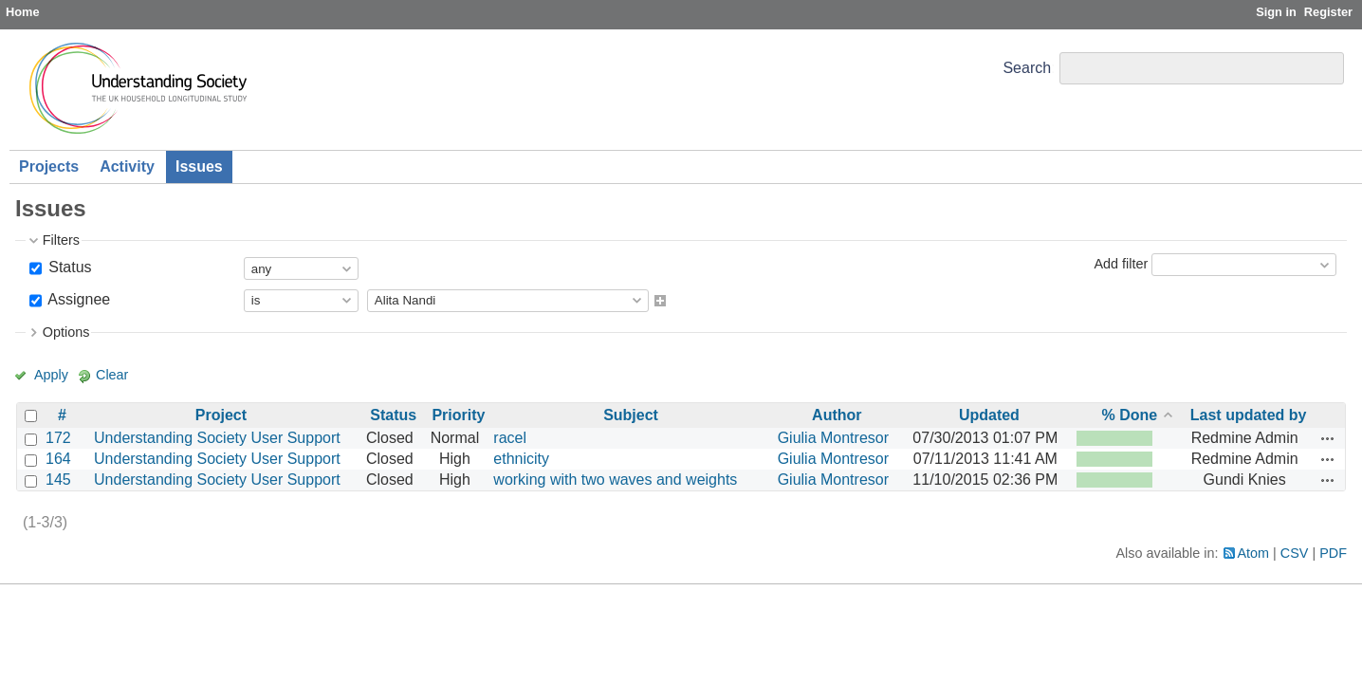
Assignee (77, 299)
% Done (1130, 415)
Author (836, 415)
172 (58, 438)
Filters (61, 240)
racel (509, 438)
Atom (1254, 553)
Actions (1327, 438)
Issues (199, 166)
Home (23, 12)
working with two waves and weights (615, 479)
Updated (989, 415)
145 (58, 479)
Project (221, 415)
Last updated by (1248, 415)
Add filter (1121, 263)
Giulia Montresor (833, 438)
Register (1328, 12)
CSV (1294, 553)
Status (68, 267)
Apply (51, 374)
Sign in (1276, 12)
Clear (112, 374)
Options (66, 332)
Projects (49, 166)
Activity (127, 166)
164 (58, 459)
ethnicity (521, 459)
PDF (1333, 553)
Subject (630, 415)
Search (1027, 68)
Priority (458, 415)
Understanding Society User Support (217, 438)
